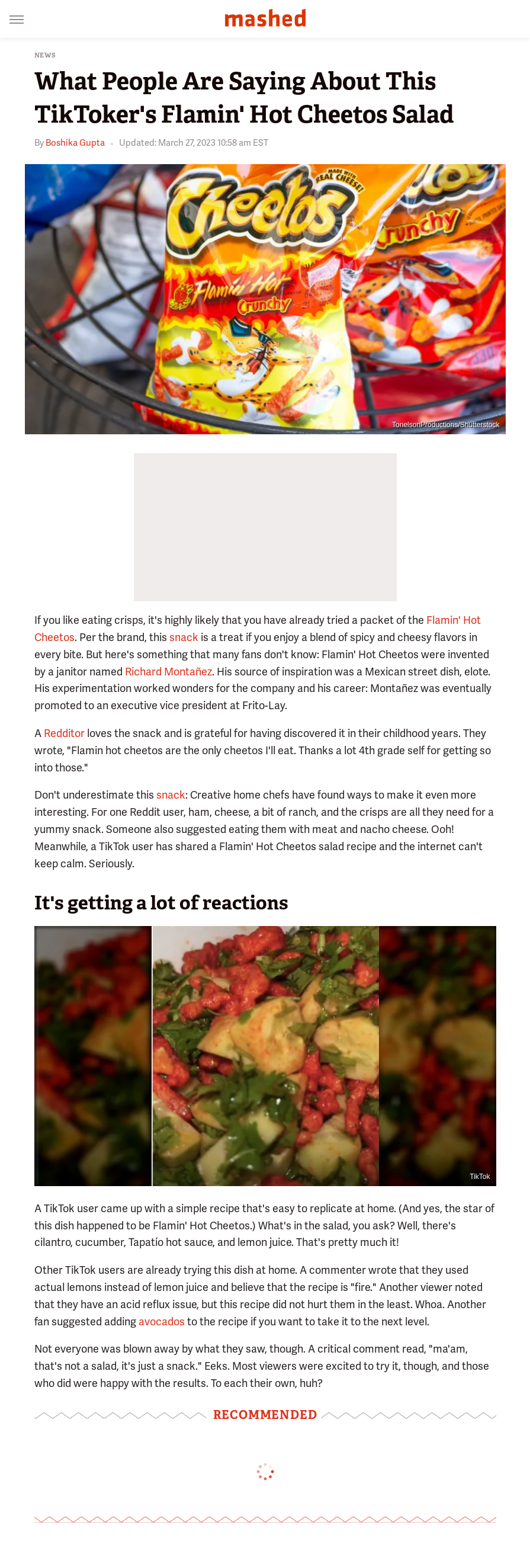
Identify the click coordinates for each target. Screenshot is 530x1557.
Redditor (64, 733)
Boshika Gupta (75, 143)
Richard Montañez (168, 671)
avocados (162, 1321)
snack (183, 637)
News (45, 55)
